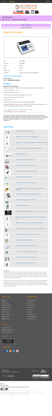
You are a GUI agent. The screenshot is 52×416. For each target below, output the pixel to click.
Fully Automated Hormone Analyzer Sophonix (26, 171)
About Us (6, 302)
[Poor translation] (6, 389)
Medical (5, 109)
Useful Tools (32, 314)
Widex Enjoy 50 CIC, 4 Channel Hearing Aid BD (27, 136)
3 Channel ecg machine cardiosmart (24, 240)
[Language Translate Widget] (41, 375)
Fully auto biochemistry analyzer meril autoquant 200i (28, 194)
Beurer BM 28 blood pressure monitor (25, 131)
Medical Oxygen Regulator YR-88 (24, 176)
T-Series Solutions (6, 371)
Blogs (30, 312)
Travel (30, 309)
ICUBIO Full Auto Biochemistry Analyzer (25, 182)
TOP (5, 336)
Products (8, 19)
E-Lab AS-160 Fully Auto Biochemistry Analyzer (27, 251)
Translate (44, 377)
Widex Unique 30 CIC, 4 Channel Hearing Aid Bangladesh (29, 222)
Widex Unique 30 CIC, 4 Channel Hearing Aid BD (27, 234)
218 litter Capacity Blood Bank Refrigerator (26, 257)
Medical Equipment (13, 109)
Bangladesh (32, 307)
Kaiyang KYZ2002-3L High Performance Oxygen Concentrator (30, 228)
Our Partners (7, 314)
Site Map (6, 312)
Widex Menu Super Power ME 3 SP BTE (25, 263)
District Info (32, 319)
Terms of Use (7, 309)
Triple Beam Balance (21, 153)
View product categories (26, 27)
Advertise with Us (8, 332)
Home (3, 1)
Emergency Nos (33, 316)
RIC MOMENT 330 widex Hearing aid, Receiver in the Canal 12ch (31, 211)
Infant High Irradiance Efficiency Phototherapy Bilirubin (29, 148)
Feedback (6, 316)
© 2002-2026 (4, 370)
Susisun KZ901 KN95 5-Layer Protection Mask (27, 245)
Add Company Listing (9, 330)
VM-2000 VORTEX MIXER (22, 205)
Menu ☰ (48, 1)
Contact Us (7, 319)
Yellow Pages (12, 1)
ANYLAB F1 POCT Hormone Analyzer (25, 159)
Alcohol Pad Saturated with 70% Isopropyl (26, 199)
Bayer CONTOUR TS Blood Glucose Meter (26, 165)
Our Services (7, 305)
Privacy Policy (7, 307)
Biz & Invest (32, 305)
